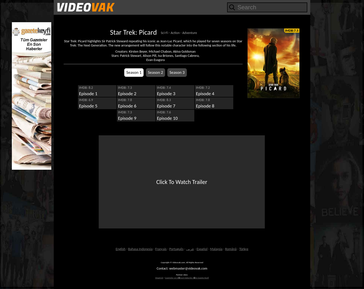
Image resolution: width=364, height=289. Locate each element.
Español (202, 249)
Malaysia (216, 249)
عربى (190, 249)
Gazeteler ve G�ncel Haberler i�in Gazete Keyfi (187, 277)
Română (231, 249)
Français (160, 249)
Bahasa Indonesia (140, 249)
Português (176, 249)
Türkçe (243, 249)
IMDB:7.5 (291, 31)
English (121, 249)
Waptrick (159, 277)
